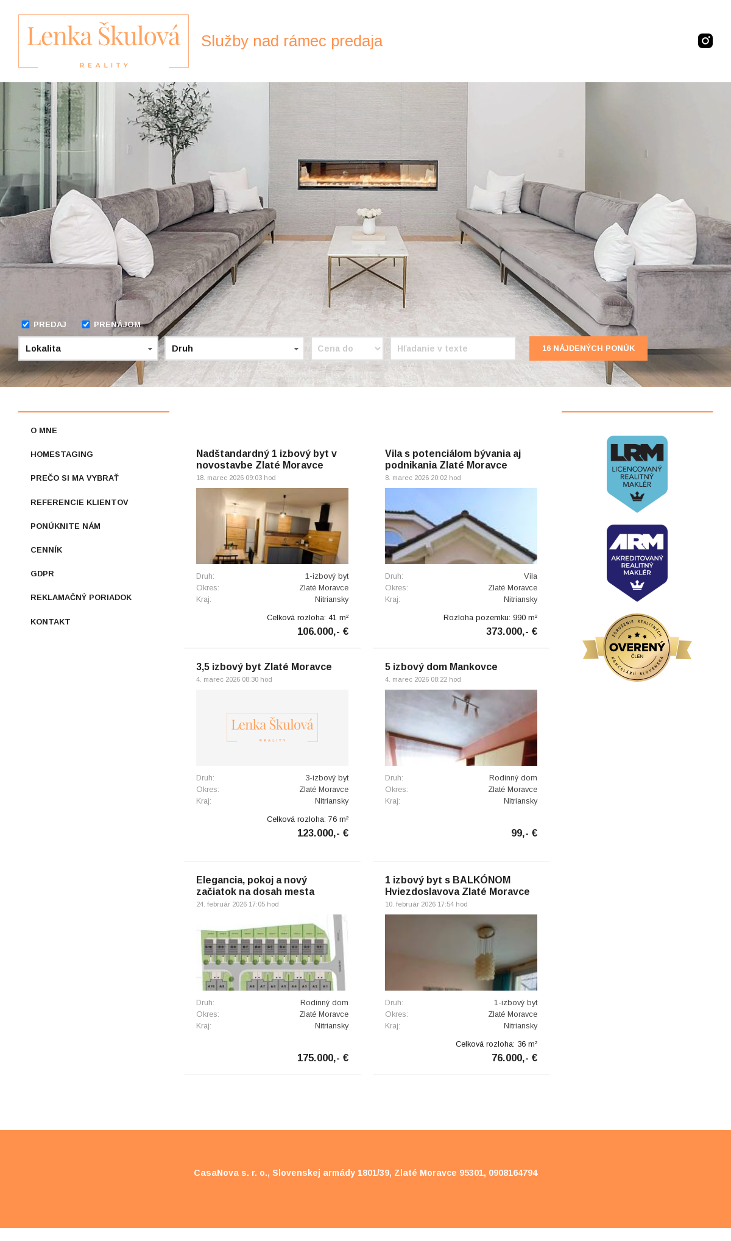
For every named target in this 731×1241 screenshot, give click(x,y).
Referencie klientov (79, 502)
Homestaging (61, 454)
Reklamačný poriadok (81, 597)
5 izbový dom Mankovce (441, 667)
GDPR (42, 573)
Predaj (43, 324)
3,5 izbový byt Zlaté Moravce (264, 667)
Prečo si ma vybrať (74, 478)
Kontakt (50, 621)
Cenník (46, 549)
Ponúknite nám (65, 526)
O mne (43, 430)
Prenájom (111, 324)
